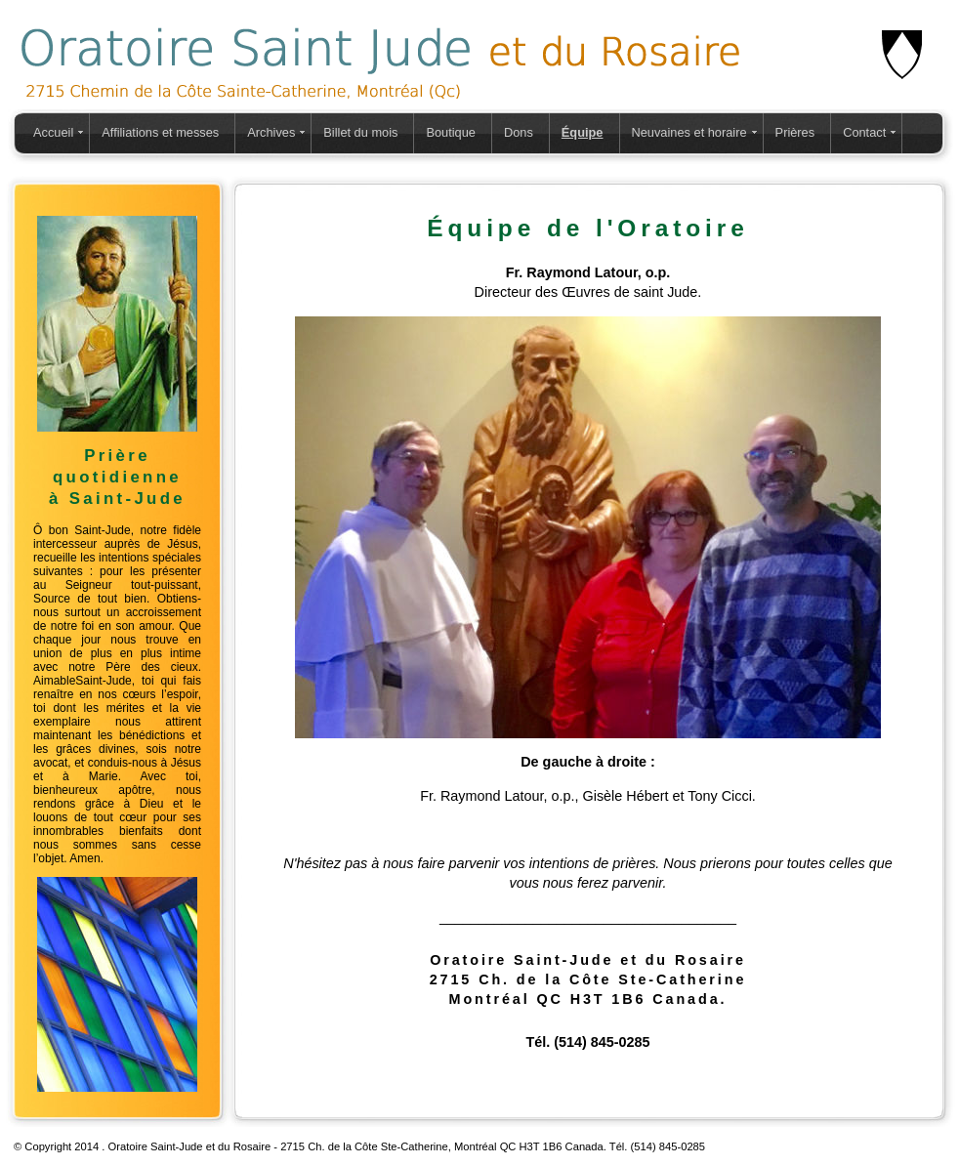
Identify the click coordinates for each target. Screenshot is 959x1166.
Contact (864, 132)
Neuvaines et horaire (689, 132)
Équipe (583, 132)
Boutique (451, 132)
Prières (795, 132)
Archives (271, 132)
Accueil (53, 132)
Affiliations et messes (160, 132)
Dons (518, 132)
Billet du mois (360, 132)
